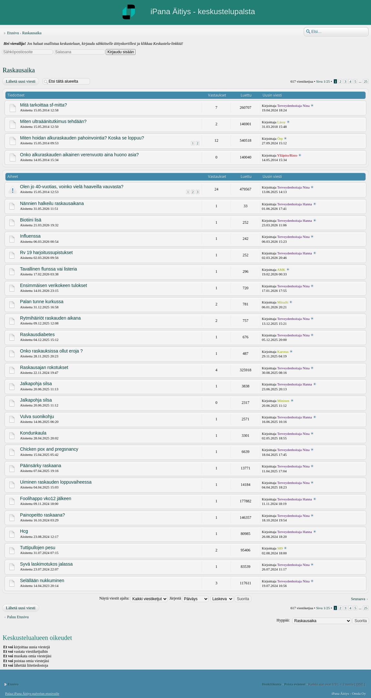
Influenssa (30, 236)
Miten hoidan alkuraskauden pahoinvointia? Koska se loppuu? (82, 137)
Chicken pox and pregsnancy (49, 449)
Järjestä (189, 598)
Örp (280, 138)
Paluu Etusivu (18, 617)
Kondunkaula (33, 433)
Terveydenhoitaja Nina (293, 106)
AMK (281, 270)
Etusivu (13, 33)
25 (365, 81)
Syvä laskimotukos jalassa (46, 564)
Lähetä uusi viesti (20, 81)
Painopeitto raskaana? (42, 515)
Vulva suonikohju (37, 416)
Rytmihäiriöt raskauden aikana (50, 318)
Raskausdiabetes (37, 334)
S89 (280, 548)
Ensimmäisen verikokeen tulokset (53, 285)
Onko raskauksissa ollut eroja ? (51, 351)
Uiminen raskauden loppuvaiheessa (56, 482)
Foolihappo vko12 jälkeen (45, 498)
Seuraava (358, 599)
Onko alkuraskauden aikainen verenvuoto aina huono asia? (79, 154)
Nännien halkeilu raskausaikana (52, 203)
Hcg (24, 531)
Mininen (283, 401)
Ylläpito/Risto (287, 155)
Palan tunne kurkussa (42, 301)
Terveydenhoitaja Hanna (294, 204)
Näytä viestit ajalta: (133, 598)
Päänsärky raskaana (40, 465)
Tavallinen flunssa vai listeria (48, 269)
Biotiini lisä (30, 219)
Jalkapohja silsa (36, 383)
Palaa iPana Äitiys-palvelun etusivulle (32, 693)
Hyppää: (283, 620)
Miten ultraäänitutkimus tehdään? (53, 121)
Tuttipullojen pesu (37, 547)
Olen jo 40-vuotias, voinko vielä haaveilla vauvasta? (72, 186)
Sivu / (323, 81)
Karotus (283, 352)
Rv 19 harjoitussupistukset (46, 252)
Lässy (281, 122)
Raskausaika (32, 33)
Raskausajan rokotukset (44, 367)
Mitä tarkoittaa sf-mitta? (43, 105)
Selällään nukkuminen (42, 580)
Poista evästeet (294, 684)
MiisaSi (282, 302)
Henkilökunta (271, 684)
